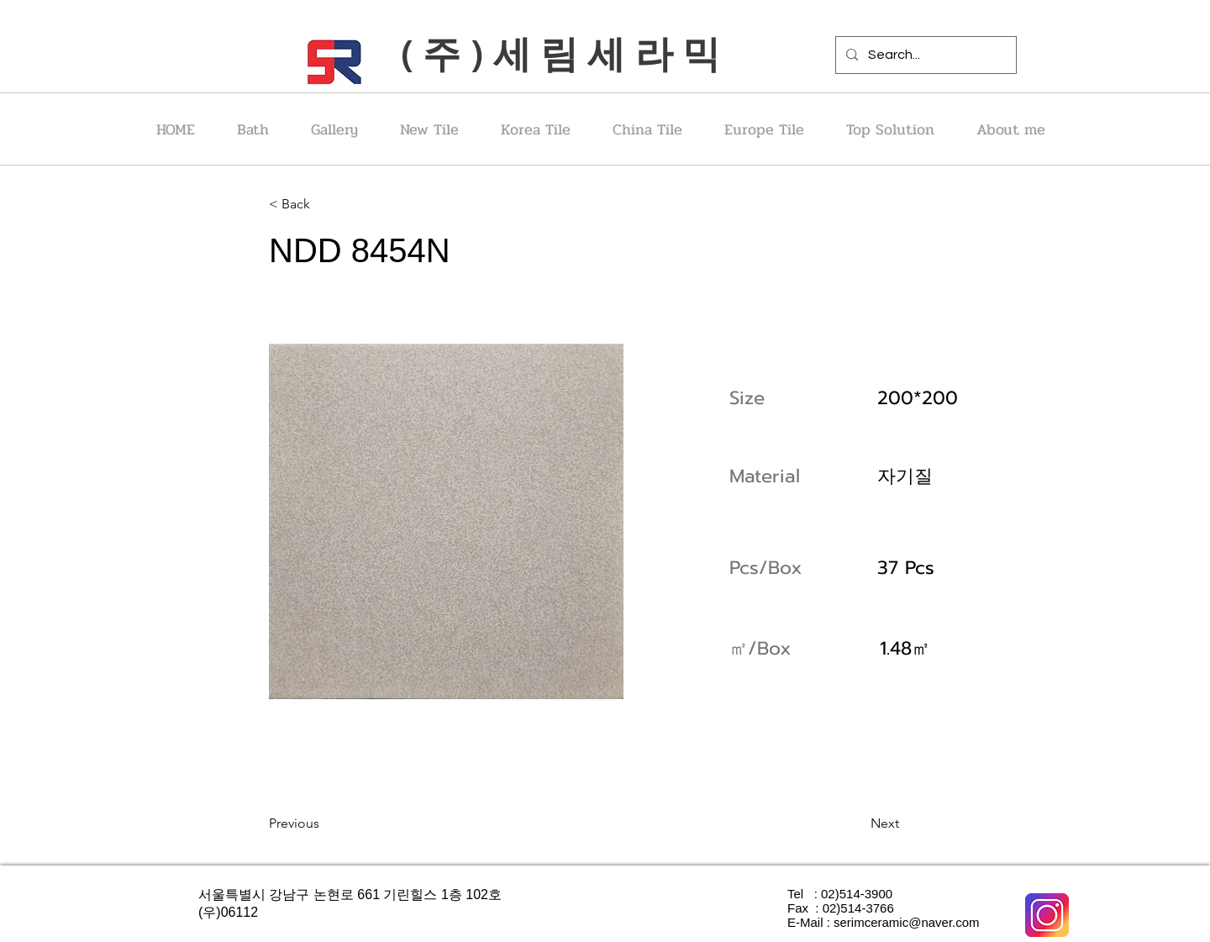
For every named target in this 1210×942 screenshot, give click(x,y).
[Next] (857, 823)
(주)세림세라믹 (565, 52)
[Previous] (323, 823)
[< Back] (323, 204)
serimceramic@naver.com (907, 922)
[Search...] (924, 55)
